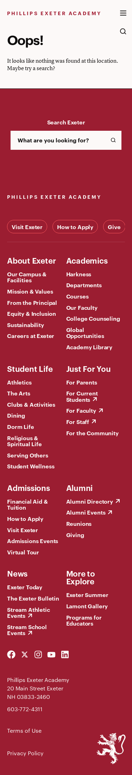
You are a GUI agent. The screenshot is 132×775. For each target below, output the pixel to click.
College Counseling (93, 318)
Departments (84, 285)
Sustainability (25, 324)
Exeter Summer (87, 594)
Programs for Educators (84, 620)
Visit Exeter (27, 226)
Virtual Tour (23, 552)
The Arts (18, 393)
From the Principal (32, 302)
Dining (16, 415)
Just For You (88, 368)
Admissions (28, 487)
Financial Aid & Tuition (27, 504)
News (17, 573)
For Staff (77, 421)
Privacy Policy (25, 753)
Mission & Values (30, 291)
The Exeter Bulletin (33, 598)
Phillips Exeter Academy (54, 13)
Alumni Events (86, 512)
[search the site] (123, 35)
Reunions (79, 523)
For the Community (92, 433)
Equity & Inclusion (31, 313)
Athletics (19, 382)
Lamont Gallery (87, 606)
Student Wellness (30, 466)
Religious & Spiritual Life (24, 441)
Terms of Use (24, 730)
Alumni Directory (89, 501)
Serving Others (27, 455)
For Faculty (81, 410)
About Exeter (31, 260)
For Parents (81, 382)
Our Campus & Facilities (26, 277)
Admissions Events (32, 541)
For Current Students (82, 396)
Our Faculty (82, 307)
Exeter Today (24, 587)
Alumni (79, 487)
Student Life (29, 368)
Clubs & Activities (31, 404)
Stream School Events (27, 630)
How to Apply (75, 226)
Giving (75, 535)
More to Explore (80, 577)
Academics (87, 260)
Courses (77, 296)
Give (114, 226)
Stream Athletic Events (28, 612)
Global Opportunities (85, 333)
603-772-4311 (25, 709)
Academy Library (89, 347)
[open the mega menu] (123, 17)
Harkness (79, 274)
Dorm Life (20, 426)
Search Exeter (66, 122)
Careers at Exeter (30, 335)
